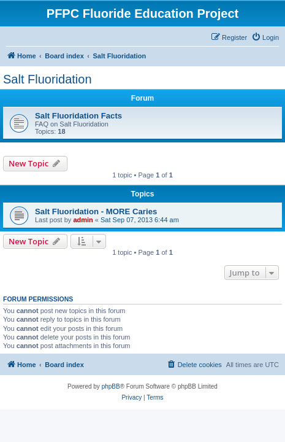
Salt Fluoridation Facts (78, 115)
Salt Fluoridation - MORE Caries (96, 211)
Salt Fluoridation (47, 79)
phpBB (111, 386)
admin (83, 219)
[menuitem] (265, 37)
